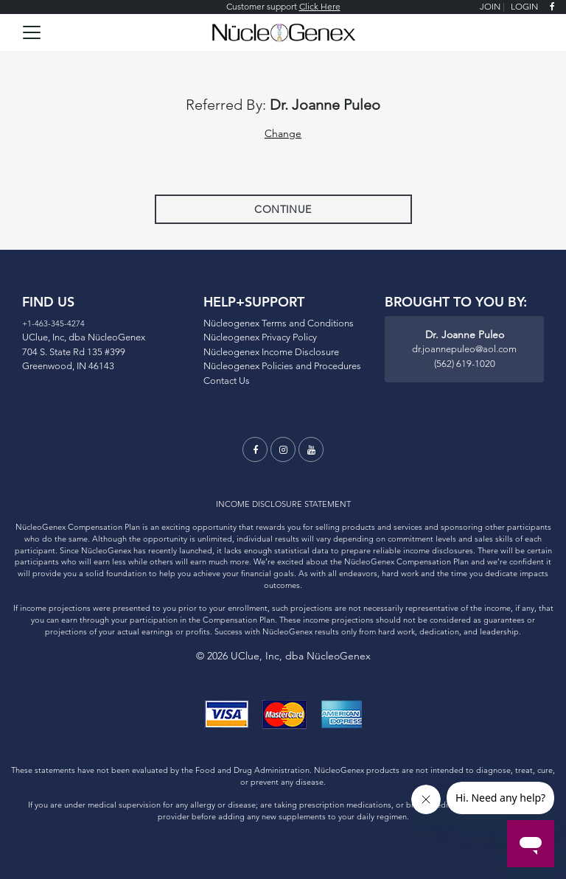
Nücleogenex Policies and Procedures (282, 365)
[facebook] (552, 7)
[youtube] (311, 449)
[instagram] (283, 449)
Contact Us (226, 380)
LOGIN (524, 6)
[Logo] (283, 30)
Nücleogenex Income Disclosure (271, 351)
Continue (282, 209)
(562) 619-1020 (464, 363)
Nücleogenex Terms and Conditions (278, 323)
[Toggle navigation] (31, 32)
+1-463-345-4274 (53, 323)
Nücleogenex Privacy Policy (260, 337)
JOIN (490, 6)
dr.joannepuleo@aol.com (464, 348)
